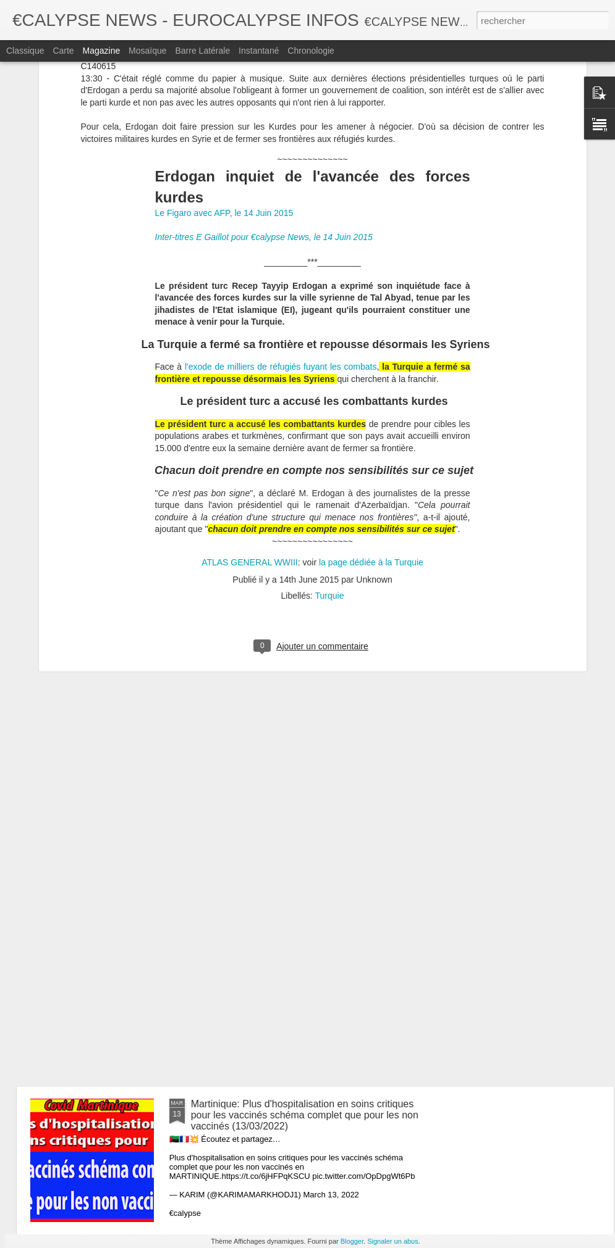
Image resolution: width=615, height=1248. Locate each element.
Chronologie (310, 51)
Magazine (102, 51)
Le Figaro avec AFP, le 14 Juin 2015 (224, 72)
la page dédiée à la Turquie (369, 421)
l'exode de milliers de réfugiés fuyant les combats (281, 226)
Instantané (259, 51)
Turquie (329, 455)
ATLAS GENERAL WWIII (249, 421)
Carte (63, 51)
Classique (25, 51)
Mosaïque (147, 51)
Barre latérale (202, 51)
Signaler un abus (392, 1241)
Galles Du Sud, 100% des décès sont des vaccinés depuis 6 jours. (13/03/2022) (303, 829)
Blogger (352, 1241)
